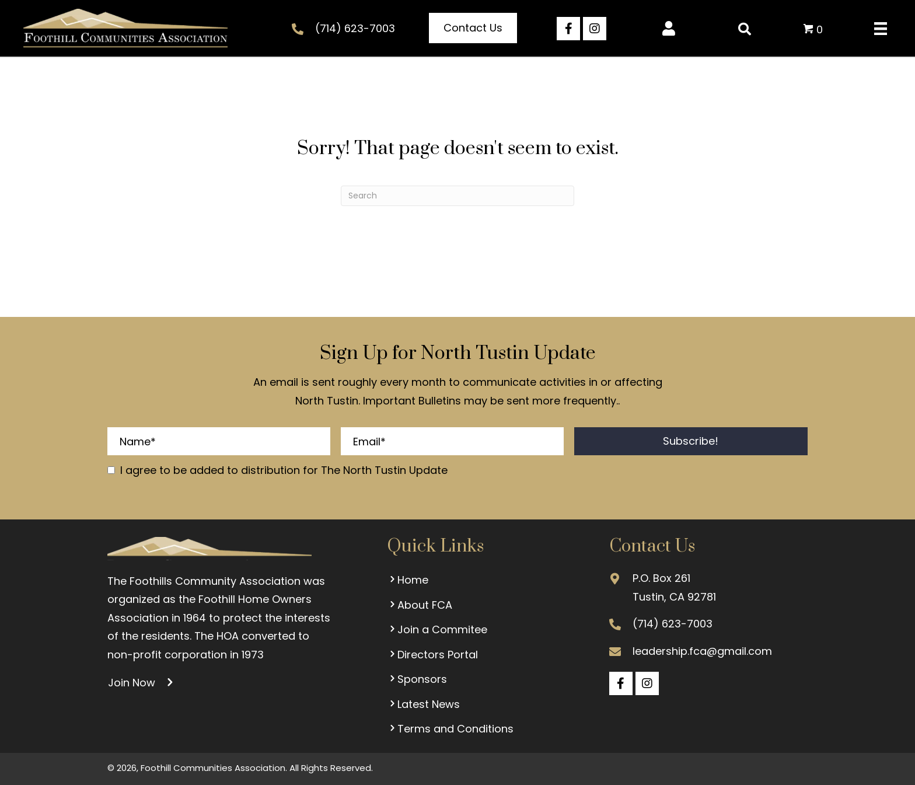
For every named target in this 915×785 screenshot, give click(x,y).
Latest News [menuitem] (423, 704)
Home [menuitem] (407, 580)
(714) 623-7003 (355, 28)
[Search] (457, 196)
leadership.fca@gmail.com (702, 651)
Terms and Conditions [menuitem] (450, 728)
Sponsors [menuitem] (417, 679)
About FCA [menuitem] (419, 605)
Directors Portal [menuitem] (432, 654)
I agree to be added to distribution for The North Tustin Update (284, 470)
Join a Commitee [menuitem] (437, 629)
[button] (473, 28)
